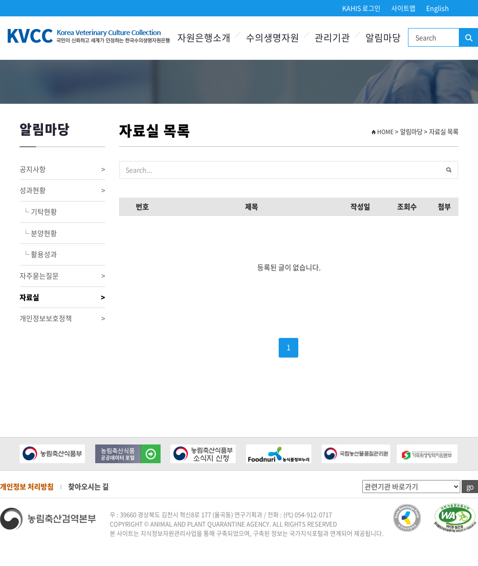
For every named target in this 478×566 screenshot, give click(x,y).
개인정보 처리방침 (27, 486)
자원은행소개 (204, 37)
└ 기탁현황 (38, 212)
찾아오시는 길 (88, 486)
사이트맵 (403, 8)
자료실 (62, 297)
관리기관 (332, 37)
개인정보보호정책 (62, 318)
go (469, 486)
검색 (468, 38)
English (437, 8)
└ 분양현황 (38, 233)
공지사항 (62, 169)
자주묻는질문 (62, 276)
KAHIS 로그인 (361, 8)
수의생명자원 (272, 37)
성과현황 (62, 190)
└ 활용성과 (38, 254)
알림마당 (383, 37)
